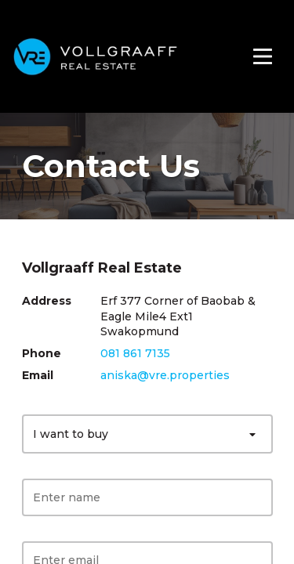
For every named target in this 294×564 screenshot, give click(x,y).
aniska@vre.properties (165, 375)
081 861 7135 (135, 353)
